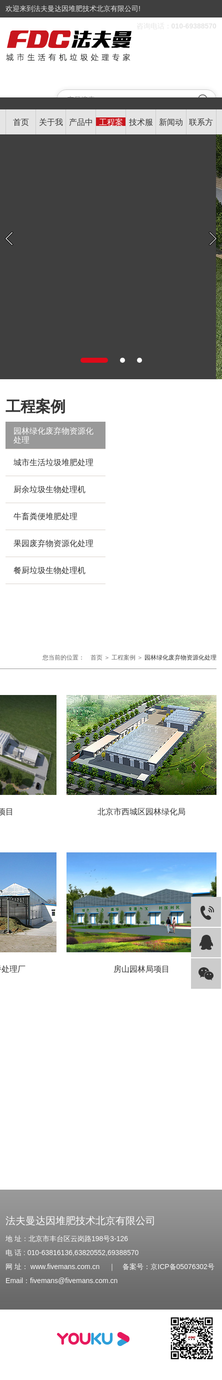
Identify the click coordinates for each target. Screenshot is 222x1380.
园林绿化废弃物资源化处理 (54, 435)
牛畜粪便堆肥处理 (46, 516)
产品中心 (81, 126)
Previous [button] (9, 238)
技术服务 (141, 126)
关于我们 (51, 126)
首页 (21, 122)
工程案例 (111, 126)
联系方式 (201, 126)
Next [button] (213, 238)
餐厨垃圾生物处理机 (50, 570)
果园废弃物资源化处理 (54, 543)
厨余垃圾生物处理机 (50, 489)
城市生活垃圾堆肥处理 (54, 462)
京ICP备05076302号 (182, 1267)
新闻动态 (171, 126)
